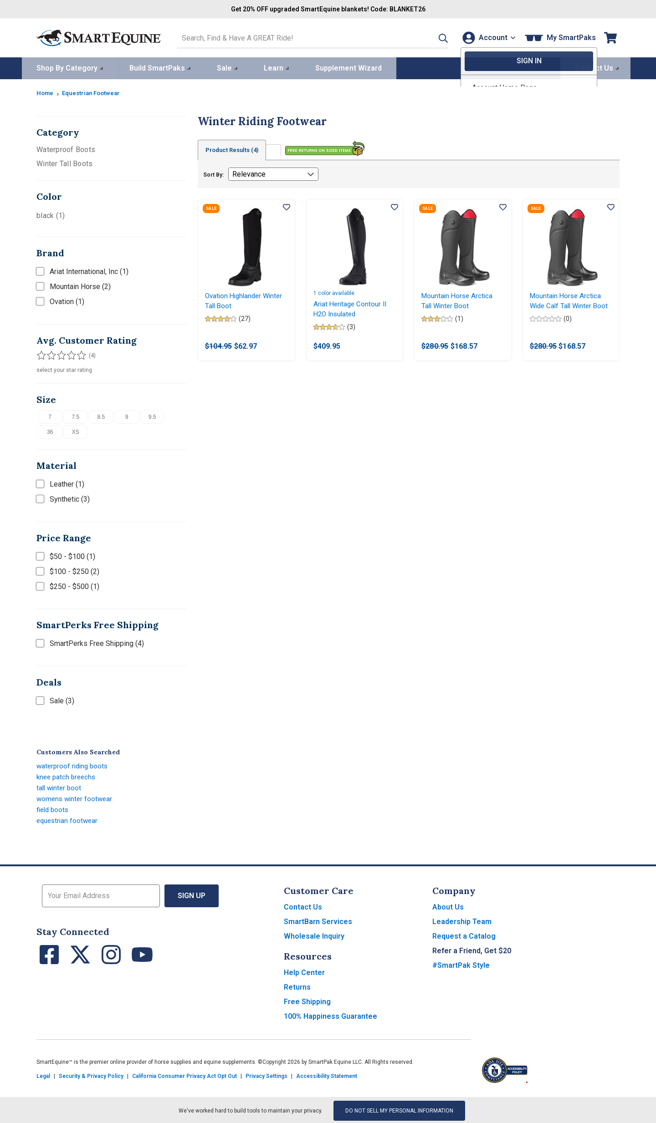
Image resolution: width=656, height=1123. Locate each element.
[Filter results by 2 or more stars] (50, 353)
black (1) (50, 214)
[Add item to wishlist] (286, 206)
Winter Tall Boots (64, 162)
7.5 (75, 415)
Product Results (236, 148)
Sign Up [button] (191, 894)
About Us (448, 905)
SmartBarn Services (318, 920)
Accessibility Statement (326, 1075)
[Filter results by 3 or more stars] (59, 353)
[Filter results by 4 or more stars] (68, 353)
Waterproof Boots (65, 148)
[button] (431, 37)
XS (75, 430)
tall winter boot (60, 786)
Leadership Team (462, 920)
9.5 (152, 415)
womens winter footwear (76, 797)
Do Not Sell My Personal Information (399, 1109)
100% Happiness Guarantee (330, 1015)
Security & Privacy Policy (91, 1075)
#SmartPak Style (461, 964)
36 (50, 430)
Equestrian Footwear (94, 91)
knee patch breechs (67, 775)
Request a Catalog (464, 934)
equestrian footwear (68, 819)
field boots (53, 808)
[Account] (486, 37)
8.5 (101, 415)
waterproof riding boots (74, 764)
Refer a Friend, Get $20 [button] (471, 949)
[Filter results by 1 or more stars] (41, 353)
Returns (297, 985)
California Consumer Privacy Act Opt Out (184, 1075)
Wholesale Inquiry (314, 934)
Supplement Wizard (348, 66)
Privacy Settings (266, 1075)
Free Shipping (307, 1000)
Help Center (304, 971)
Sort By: (213, 174)
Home (45, 91)
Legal (43, 1075)
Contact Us (303, 905)
